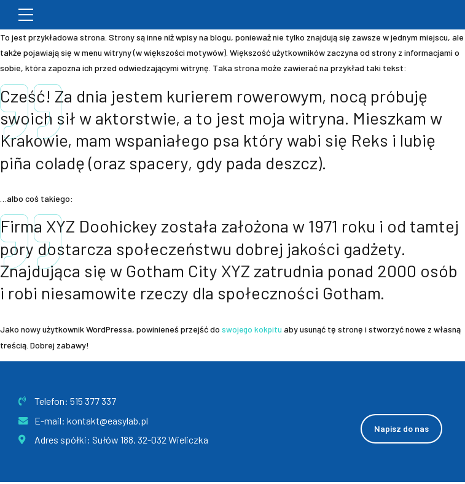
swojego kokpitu (253, 329)
